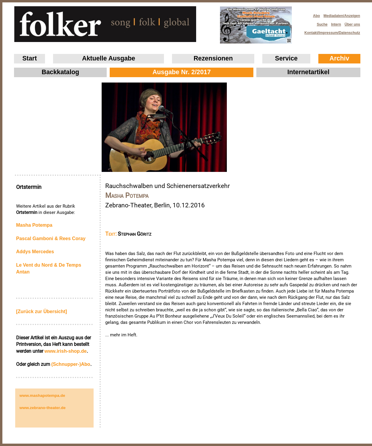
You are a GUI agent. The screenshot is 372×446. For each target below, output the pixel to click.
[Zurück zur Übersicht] (41, 311)
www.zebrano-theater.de (42, 407)
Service (286, 58)
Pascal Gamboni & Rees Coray (51, 238)
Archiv (339, 58)
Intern (336, 24)
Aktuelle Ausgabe (108, 58)
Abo (316, 16)
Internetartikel (308, 72)
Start (29, 58)
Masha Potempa (34, 225)
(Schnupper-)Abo (70, 364)
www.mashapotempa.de (42, 395)
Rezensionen (213, 58)
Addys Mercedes (35, 251)
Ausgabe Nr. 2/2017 (181, 72)
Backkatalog (60, 72)
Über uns (352, 24)
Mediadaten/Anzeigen (341, 16)
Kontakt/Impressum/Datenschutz (330, 31)
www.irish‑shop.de (65, 351)
